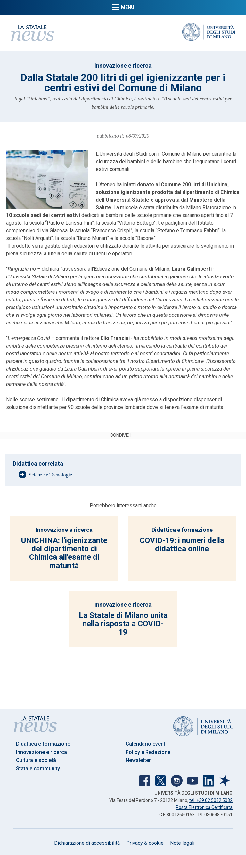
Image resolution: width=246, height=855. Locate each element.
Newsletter (138, 760)
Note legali (182, 843)
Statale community (38, 768)
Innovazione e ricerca (123, 65)
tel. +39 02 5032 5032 (211, 800)
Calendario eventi (146, 744)
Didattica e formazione (182, 529)
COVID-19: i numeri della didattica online (182, 544)
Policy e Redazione (148, 752)
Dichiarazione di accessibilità (87, 843)
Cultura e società (36, 760)
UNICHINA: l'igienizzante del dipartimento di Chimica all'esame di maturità (64, 553)
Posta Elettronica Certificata (204, 807)
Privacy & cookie (145, 843)
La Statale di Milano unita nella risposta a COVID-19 (123, 624)
